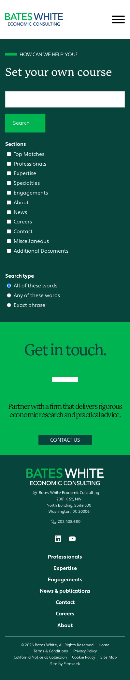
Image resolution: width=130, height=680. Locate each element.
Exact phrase (29, 305)
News (20, 212)
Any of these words (37, 295)
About (21, 202)
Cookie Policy (83, 657)
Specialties (27, 183)
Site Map (108, 657)
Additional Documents (41, 251)
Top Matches (29, 154)
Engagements (31, 192)
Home (104, 645)
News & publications (65, 591)
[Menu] (118, 20)
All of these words (35, 285)
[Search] (102, 19)
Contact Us (65, 440)
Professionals (30, 164)
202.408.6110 (69, 521)
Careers (23, 221)
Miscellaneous (31, 241)
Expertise (25, 173)
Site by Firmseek (65, 663)
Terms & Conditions (51, 651)
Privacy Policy (85, 651)
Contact (23, 231)
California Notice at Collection (40, 657)
